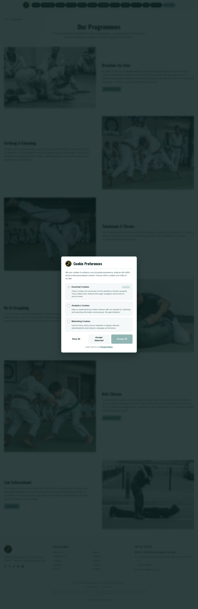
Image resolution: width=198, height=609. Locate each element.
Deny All (76, 339)
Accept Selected (99, 339)
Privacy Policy (106, 347)
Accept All (122, 339)
